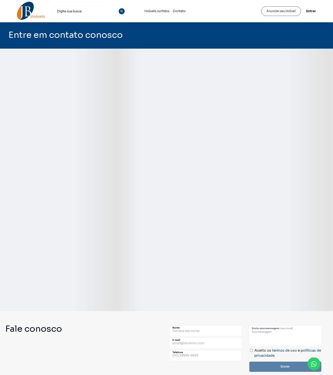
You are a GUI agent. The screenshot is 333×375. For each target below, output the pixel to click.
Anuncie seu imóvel (281, 11)
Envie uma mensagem (272, 328)
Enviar (285, 366)
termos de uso (284, 350)
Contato (179, 11)
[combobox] (89, 11)
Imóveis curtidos (156, 11)
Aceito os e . (287, 353)
